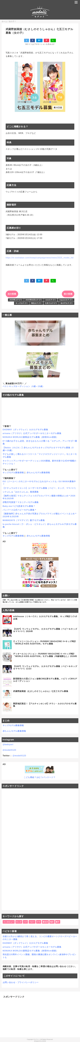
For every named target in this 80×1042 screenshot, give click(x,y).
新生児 (45, 922)
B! (39, 40)
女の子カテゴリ (67, 303)
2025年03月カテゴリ (34, 300)
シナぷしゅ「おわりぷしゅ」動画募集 (21, 492)
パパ (25, 922)
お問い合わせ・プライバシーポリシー (21, 982)
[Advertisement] (40, 849)
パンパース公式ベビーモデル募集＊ (20, 510)
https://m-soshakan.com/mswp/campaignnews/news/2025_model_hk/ (40, 258)
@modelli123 (9, 750)
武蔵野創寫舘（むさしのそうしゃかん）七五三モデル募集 (40, 691)
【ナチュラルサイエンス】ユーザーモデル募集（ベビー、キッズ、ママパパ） (40, 488)
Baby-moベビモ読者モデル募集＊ (19, 506)
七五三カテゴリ (51, 303)
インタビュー (8, 922)
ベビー (32, 922)
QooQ (44, 1041)
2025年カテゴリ (15, 300)
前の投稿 (68, 294)
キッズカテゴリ (22, 303)
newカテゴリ (50, 300)
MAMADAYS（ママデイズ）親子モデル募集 (24, 520)
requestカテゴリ (66, 300)
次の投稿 (12, 294)
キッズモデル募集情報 (13, 473)
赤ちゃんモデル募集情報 (38, 473)
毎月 (52, 922)
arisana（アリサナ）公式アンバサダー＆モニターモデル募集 (32, 433)
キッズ (18, 922)
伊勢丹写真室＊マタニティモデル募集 (21, 502)
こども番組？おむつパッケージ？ (40, 777)
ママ (38, 922)
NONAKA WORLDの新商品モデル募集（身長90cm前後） (30, 437)
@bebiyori (8, 744)
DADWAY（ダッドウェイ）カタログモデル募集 (25, 430)
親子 (57, 922)
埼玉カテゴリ (36, 303)
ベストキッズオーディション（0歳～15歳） (24, 386)
